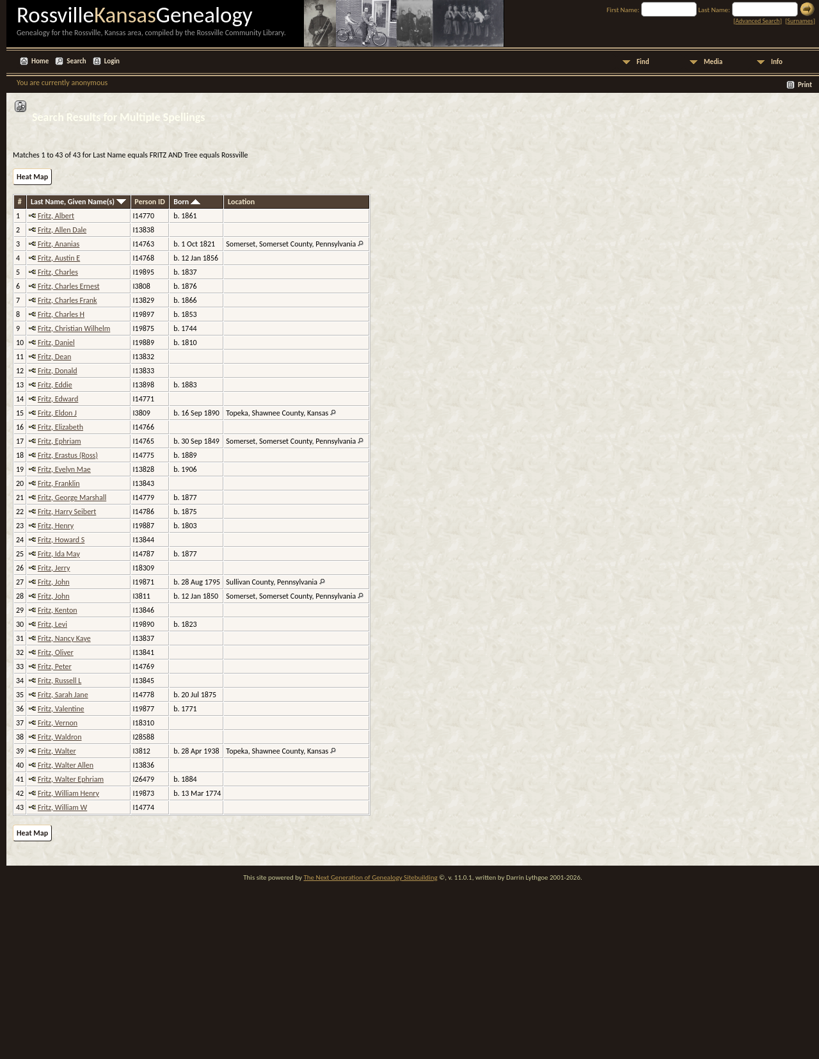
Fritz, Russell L (59, 680)
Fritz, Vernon (57, 722)
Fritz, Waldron (60, 736)
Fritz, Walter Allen (65, 765)
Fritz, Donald (57, 370)
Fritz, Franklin (59, 483)
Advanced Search (757, 21)
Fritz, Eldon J (57, 412)
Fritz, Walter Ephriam (71, 779)
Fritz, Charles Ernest (69, 286)
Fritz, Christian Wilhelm (74, 328)
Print (805, 85)
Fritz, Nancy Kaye (64, 638)
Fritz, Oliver (56, 652)
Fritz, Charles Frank (67, 300)
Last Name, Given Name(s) (78, 201)
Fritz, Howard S (61, 539)
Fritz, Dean (54, 356)
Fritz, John (54, 582)
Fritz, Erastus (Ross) (68, 455)
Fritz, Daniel (56, 342)
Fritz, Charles (58, 272)
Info (777, 62)
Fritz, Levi (52, 624)
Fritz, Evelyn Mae (64, 469)
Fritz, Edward (58, 398)
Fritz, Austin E (59, 258)
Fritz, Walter (57, 751)
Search (76, 61)
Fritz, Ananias (58, 243)
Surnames (800, 21)
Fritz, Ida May (59, 553)
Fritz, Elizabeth (60, 427)
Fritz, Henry (56, 525)
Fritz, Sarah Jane (63, 694)
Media (713, 62)
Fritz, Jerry (54, 567)
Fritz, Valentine (61, 708)
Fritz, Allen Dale (62, 229)
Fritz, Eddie (55, 384)
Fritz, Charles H (61, 314)
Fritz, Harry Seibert (67, 511)
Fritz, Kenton (57, 610)
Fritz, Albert (56, 215)
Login (112, 61)
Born (186, 201)
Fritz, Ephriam (59, 441)
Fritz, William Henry (68, 793)
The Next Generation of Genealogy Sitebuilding (370, 877)
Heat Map (32, 176)
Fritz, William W (62, 807)
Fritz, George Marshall (72, 497)
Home (40, 61)
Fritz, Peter (55, 666)
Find (643, 62)
